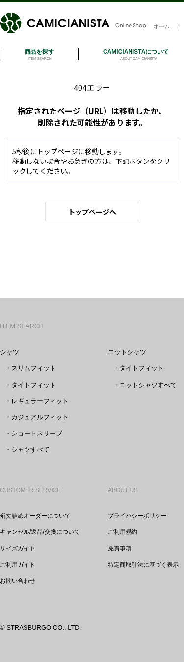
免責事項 (119, 548)
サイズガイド (17, 548)
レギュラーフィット (40, 401)
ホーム (162, 26)
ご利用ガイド (17, 564)
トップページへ (92, 212)
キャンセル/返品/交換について (40, 531)
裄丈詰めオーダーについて (35, 515)
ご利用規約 (122, 531)
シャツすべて (30, 449)
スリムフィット (33, 368)
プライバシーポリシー (137, 515)
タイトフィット (33, 384)
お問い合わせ (17, 580)
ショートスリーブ (36, 433)
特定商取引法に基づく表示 (143, 564)
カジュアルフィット (40, 417)
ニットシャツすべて (148, 384)
